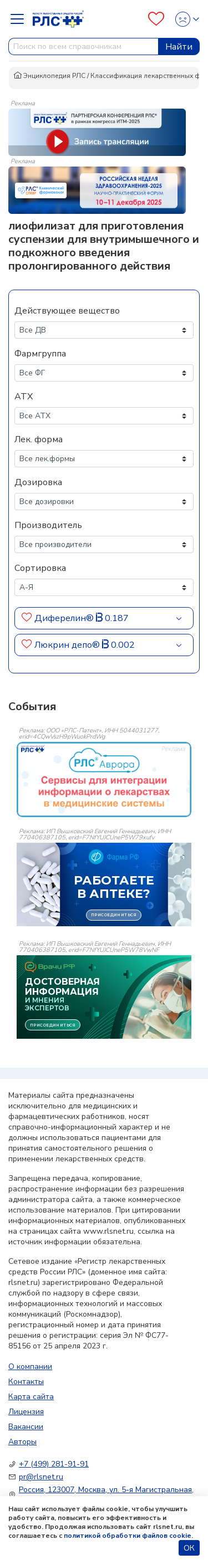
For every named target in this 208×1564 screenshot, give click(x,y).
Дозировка (38, 482)
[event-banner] (104, 779)
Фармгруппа (40, 354)
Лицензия (26, 1411)
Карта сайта (31, 1396)
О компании (30, 1366)
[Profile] (184, 19)
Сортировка (40, 568)
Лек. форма (38, 439)
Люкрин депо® (67, 645)
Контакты (26, 1381)
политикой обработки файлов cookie (127, 1535)
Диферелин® (64, 618)
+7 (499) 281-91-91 (54, 1464)
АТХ (23, 396)
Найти (178, 47)
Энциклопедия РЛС (49, 75)
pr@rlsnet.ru (41, 1477)
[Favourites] (156, 18)
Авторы (22, 1441)
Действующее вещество (67, 311)
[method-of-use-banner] (97, 131)
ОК (189, 1548)
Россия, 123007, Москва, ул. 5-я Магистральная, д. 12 (106, 1495)
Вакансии (25, 1426)
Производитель (48, 525)
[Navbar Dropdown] (20, 19)
